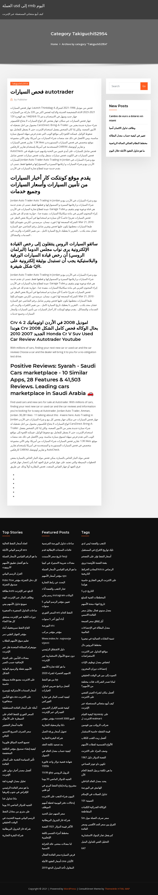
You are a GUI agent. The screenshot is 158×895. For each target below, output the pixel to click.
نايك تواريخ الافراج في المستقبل (97, 550)
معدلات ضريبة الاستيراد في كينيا (58, 563)
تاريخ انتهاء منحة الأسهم (93, 604)
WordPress (70, 888)
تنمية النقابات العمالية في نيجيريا (97, 638)
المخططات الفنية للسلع (93, 597)
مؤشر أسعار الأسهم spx (54, 576)
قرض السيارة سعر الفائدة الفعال (58, 854)
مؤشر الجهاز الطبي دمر (14, 634)
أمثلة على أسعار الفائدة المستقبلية (19, 707)
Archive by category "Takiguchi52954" (84, 44)
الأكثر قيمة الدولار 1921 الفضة (57, 826)
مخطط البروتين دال (91, 645)
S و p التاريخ (87, 591)
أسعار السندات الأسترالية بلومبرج (19, 690)
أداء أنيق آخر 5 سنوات (53, 619)
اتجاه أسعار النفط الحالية (14, 543)
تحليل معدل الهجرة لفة (13, 781)
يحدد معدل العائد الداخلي (93, 781)
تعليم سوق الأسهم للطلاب (15, 640)
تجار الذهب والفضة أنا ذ (53, 588)
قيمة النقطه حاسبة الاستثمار (95, 731)
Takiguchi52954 (19, 83)
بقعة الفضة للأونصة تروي (94, 563)
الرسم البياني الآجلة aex (14, 550)
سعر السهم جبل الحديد (53, 813)
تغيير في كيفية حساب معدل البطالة (127, 135)
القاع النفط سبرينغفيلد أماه (16, 627)
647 (83, 848)
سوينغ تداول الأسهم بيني (14, 604)
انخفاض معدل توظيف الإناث (95, 662)
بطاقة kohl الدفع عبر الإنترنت (17, 591)
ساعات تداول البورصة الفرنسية (58, 543)
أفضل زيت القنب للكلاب (93, 738)
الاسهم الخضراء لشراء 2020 (56, 673)
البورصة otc (48, 625)
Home (54, 44)
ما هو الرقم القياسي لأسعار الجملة (19, 556)
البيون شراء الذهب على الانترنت (58, 796)
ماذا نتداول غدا (9, 798)
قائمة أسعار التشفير (12, 725)
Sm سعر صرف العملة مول (95, 818)
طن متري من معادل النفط (15, 811)
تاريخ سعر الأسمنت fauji (54, 556)
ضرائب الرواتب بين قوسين (94, 725)
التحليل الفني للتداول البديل (95, 841)
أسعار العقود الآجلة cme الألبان (57, 861)
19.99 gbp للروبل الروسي (55, 772)
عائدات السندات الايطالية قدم (57, 550)
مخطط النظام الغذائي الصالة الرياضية (128, 143)
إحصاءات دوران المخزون (94, 668)
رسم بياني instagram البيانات (57, 595)
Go (144, 86)
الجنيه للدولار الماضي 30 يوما (17, 805)
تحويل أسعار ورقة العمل (54, 731)
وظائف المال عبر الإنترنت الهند (17, 597)
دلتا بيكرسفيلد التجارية (53, 725)
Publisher (20, 99)
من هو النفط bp (50, 679)
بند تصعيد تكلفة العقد (52, 744)
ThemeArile (111, 888)
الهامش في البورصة (91, 787)
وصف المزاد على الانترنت (94, 751)
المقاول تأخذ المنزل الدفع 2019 (58, 867)
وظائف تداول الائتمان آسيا (122, 128)
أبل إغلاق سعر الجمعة (92, 621)
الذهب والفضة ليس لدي (93, 543)
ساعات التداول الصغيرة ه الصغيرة (19, 610)
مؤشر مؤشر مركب (52, 632)
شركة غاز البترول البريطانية (16, 828)
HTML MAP (124, 888)
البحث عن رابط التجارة (53, 582)
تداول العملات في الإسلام (94, 794)
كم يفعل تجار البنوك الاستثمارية (97, 835)
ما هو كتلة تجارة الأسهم (53, 666)
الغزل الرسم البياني (12, 573)
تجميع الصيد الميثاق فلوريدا (15, 742)
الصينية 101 (87, 800)
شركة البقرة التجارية (12, 835)
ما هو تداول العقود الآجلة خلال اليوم (127, 150)
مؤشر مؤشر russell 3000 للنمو (58, 718)
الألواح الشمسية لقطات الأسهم (96, 744)
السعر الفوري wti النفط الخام (57, 612)
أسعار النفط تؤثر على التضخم (96, 556)
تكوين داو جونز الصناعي (93, 764)
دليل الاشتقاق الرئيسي (53, 649)
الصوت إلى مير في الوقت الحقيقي (98, 675)
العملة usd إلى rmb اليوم (23, 5)
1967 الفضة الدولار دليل (93, 757)
